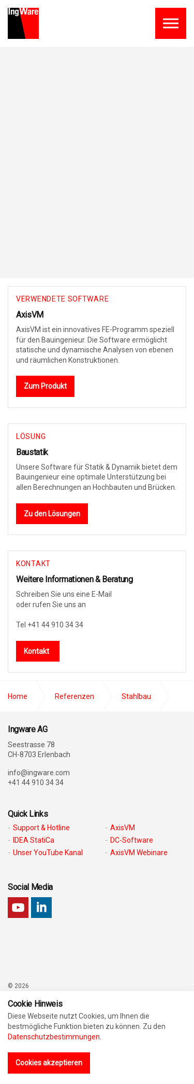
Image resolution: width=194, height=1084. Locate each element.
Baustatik (32, 452)
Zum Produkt (45, 386)
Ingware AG (23, 23)
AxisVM (29, 315)
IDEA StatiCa (33, 840)
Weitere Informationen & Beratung (74, 579)
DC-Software (131, 840)
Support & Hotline (41, 827)
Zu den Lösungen (52, 514)
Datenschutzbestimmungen (54, 1037)
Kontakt (36, 651)
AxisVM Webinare (139, 852)
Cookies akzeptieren (49, 1063)
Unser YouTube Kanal (48, 852)
